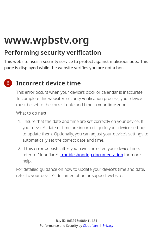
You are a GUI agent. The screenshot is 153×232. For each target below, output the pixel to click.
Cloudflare (90, 225)
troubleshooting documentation (91, 155)
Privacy (108, 225)
